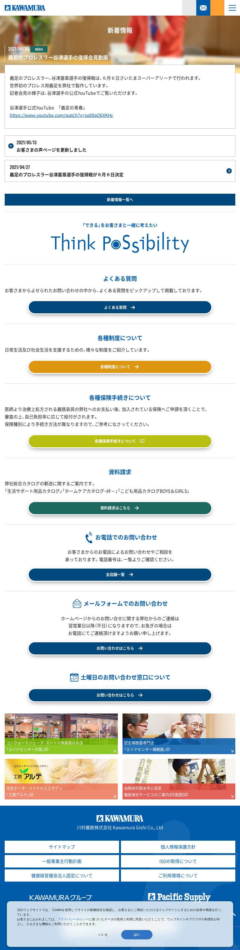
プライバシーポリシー (73, 919)
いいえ (103, 934)
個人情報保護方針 (178, 846)
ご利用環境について (178, 875)
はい (137, 934)
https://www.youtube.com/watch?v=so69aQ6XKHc (61, 115)
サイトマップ (62, 846)
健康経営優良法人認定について (61, 875)
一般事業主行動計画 (62, 861)
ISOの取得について (178, 861)
